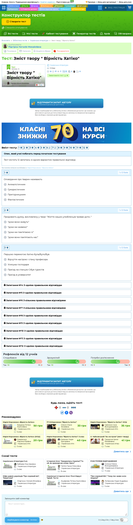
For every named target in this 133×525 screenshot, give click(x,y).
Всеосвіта (6, 40)
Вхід (110, 8)
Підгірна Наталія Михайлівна (24, 47)
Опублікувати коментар (23, 504)
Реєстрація (119, 8)
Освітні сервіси (48, 2)
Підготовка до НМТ (65, 1)
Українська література (39, 40)
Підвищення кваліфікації (27, 2)
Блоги (12, 2)
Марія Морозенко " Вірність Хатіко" (40, 159)
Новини (5, 2)
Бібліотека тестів (20, 40)
